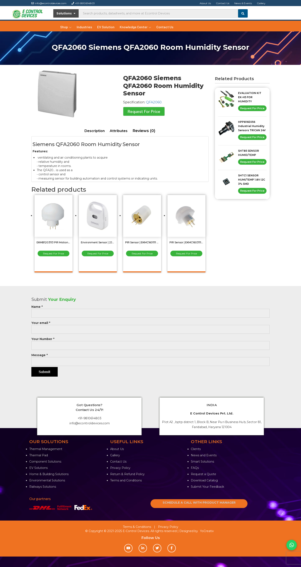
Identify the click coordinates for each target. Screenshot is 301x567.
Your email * (150, 326)
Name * (150, 310)
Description (94, 131)
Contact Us (222, 3)
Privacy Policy (120, 468)
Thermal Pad (38, 455)
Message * (150, 358)
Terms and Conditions (126, 480)
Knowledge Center (135, 27)
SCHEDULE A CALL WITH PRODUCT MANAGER (199, 502)
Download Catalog (204, 480)
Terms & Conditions (137, 527)
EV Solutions (38, 468)
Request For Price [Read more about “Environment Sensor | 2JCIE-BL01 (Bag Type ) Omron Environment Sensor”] (97, 253)
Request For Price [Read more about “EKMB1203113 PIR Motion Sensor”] (53, 253)
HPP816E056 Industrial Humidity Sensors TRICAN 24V (252, 126)
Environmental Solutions (47, 480)
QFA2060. (154, 102)
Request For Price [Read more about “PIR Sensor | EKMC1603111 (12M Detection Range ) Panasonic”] (186, 253)
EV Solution (106, 27)
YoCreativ (207, 531)
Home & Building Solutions (49, 474)
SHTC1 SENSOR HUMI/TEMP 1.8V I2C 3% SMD (251, 179)
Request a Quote (203, 474)
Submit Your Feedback (207, 487)
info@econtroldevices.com (48, 3)
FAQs (195, 468)
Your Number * (150, 342)
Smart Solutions (202, 461)
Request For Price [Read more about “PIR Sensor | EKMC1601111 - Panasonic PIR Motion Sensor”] (142, 253)
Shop (65, 27)
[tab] (94, 131)
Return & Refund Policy (127, 474)
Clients (196, 449)
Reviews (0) (144, 130)
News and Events (204, 455)
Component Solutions (45, 461)
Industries (84, 27)
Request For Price (144, 111)
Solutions (65, 13)
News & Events (243, 3)
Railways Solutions (42, 487)
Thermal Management (45, 449)
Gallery (261, 3)
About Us (205, 3)
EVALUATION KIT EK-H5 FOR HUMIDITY (249, 97)
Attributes (119, 131)
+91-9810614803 (83, 3)
